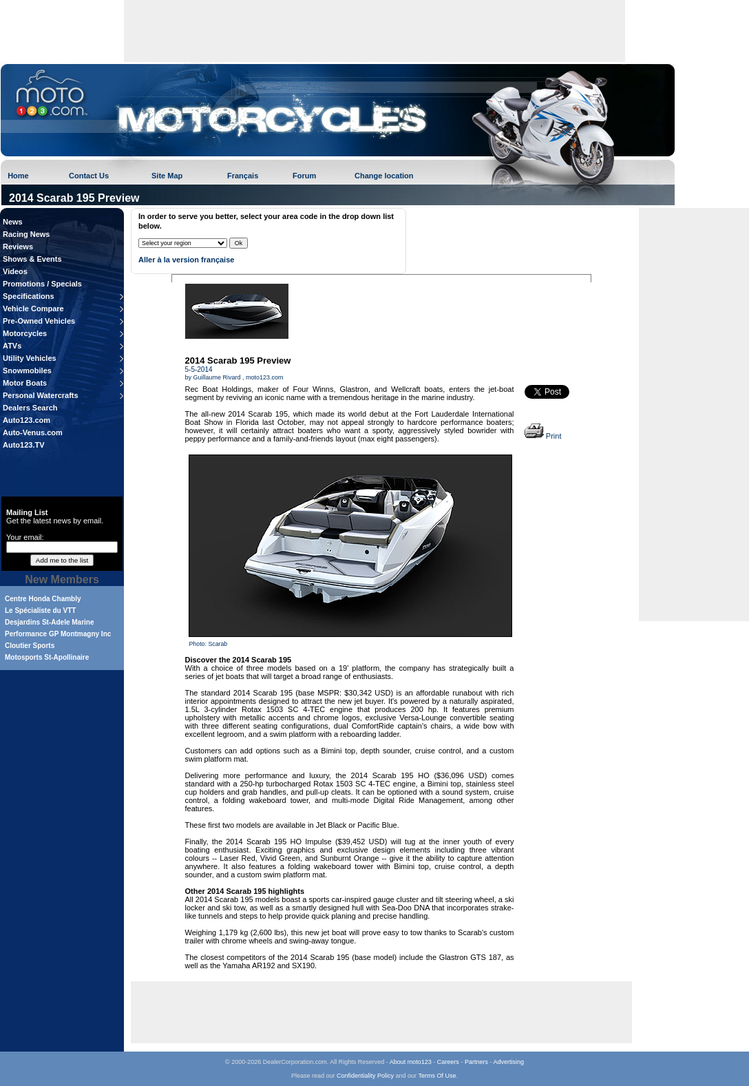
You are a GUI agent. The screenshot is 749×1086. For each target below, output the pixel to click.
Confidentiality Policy (365, 1075)
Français (242, 175)
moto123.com (265, 377)
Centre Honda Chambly (43, 599)
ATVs (12, 346)
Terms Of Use (437, 1075)
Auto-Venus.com (33, 432)
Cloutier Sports (29, 645)
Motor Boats (25, 383)
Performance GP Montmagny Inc (58, 634)
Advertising (508, 1061)
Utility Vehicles (29, 358)
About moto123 (411, 1061)
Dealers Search (30, 408)
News (13, 222)
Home (18, 175)
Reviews (18, 246)
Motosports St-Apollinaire (47, 657)
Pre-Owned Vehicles (39, 321)
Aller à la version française (186, 259)
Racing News (26, 234)
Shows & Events (32, 259)
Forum (304, 175)
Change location (384, 175)
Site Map (166, 175)
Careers (448, 1061)
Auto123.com (26, 420)
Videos (15, 271)
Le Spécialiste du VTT (40, 610)
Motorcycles (25, 333)
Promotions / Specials (42, 284)
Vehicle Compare (33, 308)
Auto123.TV (24, 445)
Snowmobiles (27, 370)
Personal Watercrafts (40, 395)
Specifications (28, 296)
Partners (476, 1061)
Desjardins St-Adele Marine (49, 622)
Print (543, 436)
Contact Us (89, 175)
